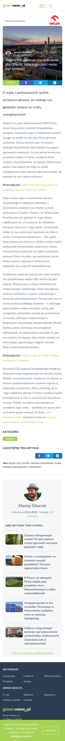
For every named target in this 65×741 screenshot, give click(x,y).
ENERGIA (10, 82)
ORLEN (11, 463)
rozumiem (50, 730)
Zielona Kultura (52, 676)
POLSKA (25, 463)
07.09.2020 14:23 (22, 55)
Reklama (28, 694)
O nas (6, 694)
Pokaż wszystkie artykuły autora (32, 653)
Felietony (28, 676)
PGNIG (58, 463)
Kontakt (28, 700)
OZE (18, 463)
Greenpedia (9, 676)
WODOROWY (34, 467)
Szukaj (27, 681)
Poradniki (8, 681)
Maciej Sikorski (22, 52)
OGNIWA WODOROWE (42, 463)
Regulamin (50, 694)
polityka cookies (21, 736)
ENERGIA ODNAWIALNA (15, 467)
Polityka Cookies (12, 700)
